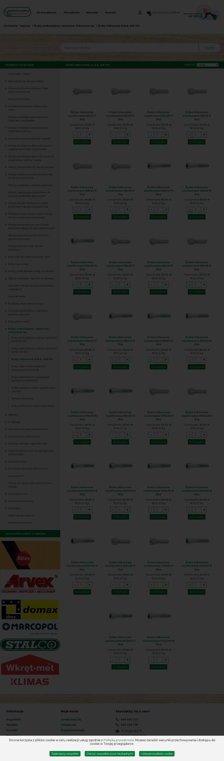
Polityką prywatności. (119, 740)
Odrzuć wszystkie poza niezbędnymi (110, 753)
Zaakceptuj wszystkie (65, 753)
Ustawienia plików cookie (157, 753)
